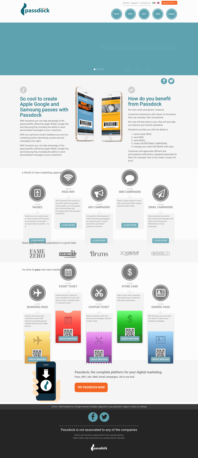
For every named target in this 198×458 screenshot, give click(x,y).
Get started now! (138, 53)
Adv (144, 14)
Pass (116, 14)
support (126, 407)
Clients (126, 3)
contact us (134, 407)
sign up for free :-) (169, 3)
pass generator (116, 407)
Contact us (145, 3)
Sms (158, 14)
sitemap (143, 407)
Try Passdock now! (91, 387)
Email (171, 14)
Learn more (68, 173)
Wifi (130, 14)
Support (135, 3)
